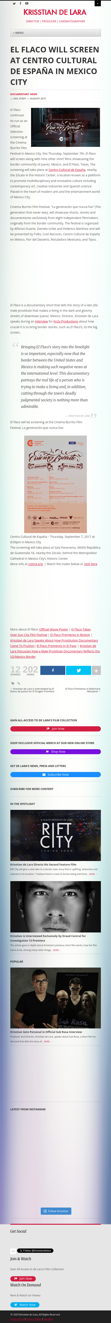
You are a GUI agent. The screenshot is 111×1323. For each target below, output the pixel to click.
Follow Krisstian (56, 1211)
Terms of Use (17, 1319)
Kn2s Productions (65, 321)
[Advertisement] (34, 1075)
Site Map (48, 1319)
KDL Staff (20, 98)
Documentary (19, 94)
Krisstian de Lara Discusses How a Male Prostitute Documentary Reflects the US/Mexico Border (55, 651)
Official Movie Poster (53, 629)
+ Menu (18, 33)
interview (41, 321)
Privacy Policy (34, 1319)
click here (90, 564)
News (33, 94)
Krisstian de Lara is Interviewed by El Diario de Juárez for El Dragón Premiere (32, 690)
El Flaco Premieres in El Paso (57, 646)
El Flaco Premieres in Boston (70, 635)
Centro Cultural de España (66, 170)
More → (93, 874)
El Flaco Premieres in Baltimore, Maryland (83, 690)
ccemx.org (35, 564)
